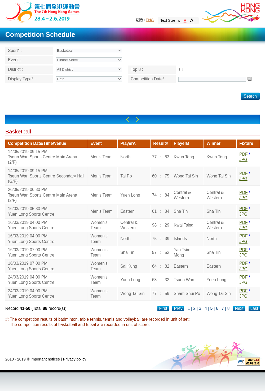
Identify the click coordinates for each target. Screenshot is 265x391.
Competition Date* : (148, 79)
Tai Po (126, 176)
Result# (160, 143)
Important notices (45, 359)
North (125, 157)
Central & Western (182, 195)
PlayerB (181, 143)
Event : (14, 60)
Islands (180, 238)
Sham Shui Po (187, 293)
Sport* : (15, 50)
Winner (213, 143)
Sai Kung (128, 266)
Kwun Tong (184, 157)
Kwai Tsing (183, 225)
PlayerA (128, 143)
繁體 (139, 20)
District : (15, 69)
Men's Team (102, 157)
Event (96, 143)
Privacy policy (74, 359)
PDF (243, 154)
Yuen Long (130, 195)
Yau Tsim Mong (182, 252)
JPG (243, 159)
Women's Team (99, 225)
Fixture (246, 143)
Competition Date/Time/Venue (37, 143)
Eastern (127, 211)
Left (127, 119)
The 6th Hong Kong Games (42, 12)
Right (137, 119)
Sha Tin (181, 211)
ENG (150, 20)
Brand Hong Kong (230, 12)
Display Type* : (22, 79)
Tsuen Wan (184, 279)
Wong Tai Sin (186, 176)
